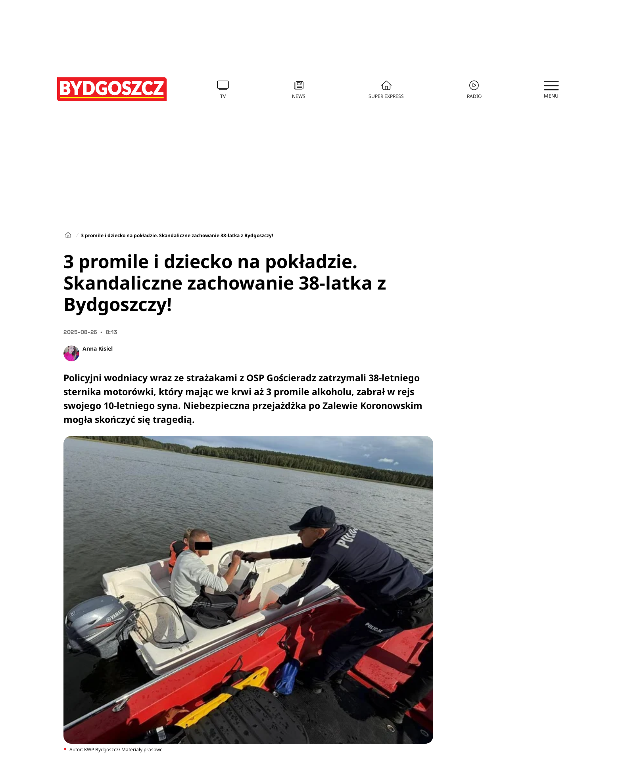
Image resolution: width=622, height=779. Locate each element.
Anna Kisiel (98, 348)
